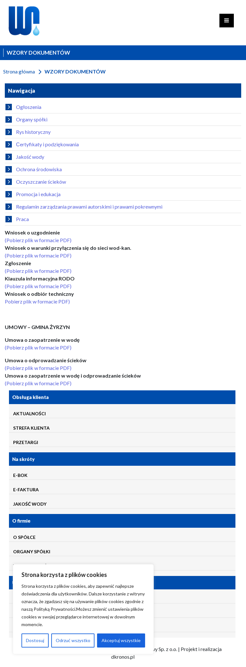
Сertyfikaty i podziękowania (42, 144)
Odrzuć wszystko (73, 640)
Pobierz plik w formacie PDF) (37, 301)
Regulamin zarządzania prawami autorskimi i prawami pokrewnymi (83, 206)
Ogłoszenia (23, 107)
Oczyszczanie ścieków (35, 182)
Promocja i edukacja (33, 194)
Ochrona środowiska (33, 169)
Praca (17, 219)
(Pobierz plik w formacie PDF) (38, 240)
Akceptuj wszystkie (121, 640)
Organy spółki (26, 119)
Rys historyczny (28, 132)
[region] (83, 609)
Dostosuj (35, 640)
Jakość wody (24, 157)
